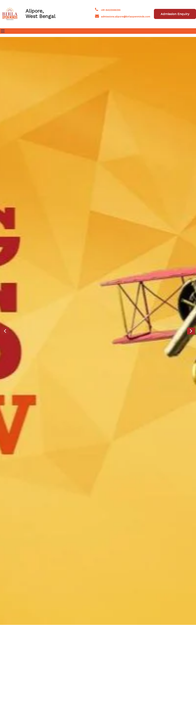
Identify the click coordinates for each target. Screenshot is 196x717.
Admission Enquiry (175, 14)
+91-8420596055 (111, 10)
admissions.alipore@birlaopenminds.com (125, 16)
